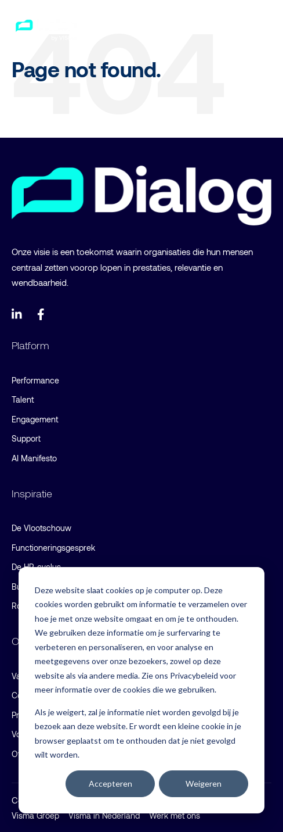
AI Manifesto (34, 458)
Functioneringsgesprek (53, 548)
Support (26, 438)
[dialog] (141, 690)
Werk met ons (174, 815)
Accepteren (110, 783)
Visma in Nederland (104, 815)
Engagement (35, 419)
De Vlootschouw (41, 528)
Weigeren (204, 783)
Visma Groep (35, 815)
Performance (35, 380)
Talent (23, 399)
